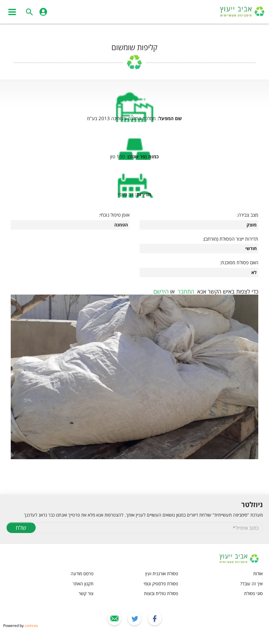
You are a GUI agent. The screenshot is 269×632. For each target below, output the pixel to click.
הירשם (161, 291)
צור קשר (86, 593)
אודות (258, 573)
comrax (31, 625)
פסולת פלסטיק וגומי (161, 584)
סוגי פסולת (253, 593)
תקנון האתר (83, 584)
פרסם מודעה (82, 573)
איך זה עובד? (251, 584)
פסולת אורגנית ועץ (161, 573)
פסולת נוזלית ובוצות (161, 593)
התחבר (186, 291)
